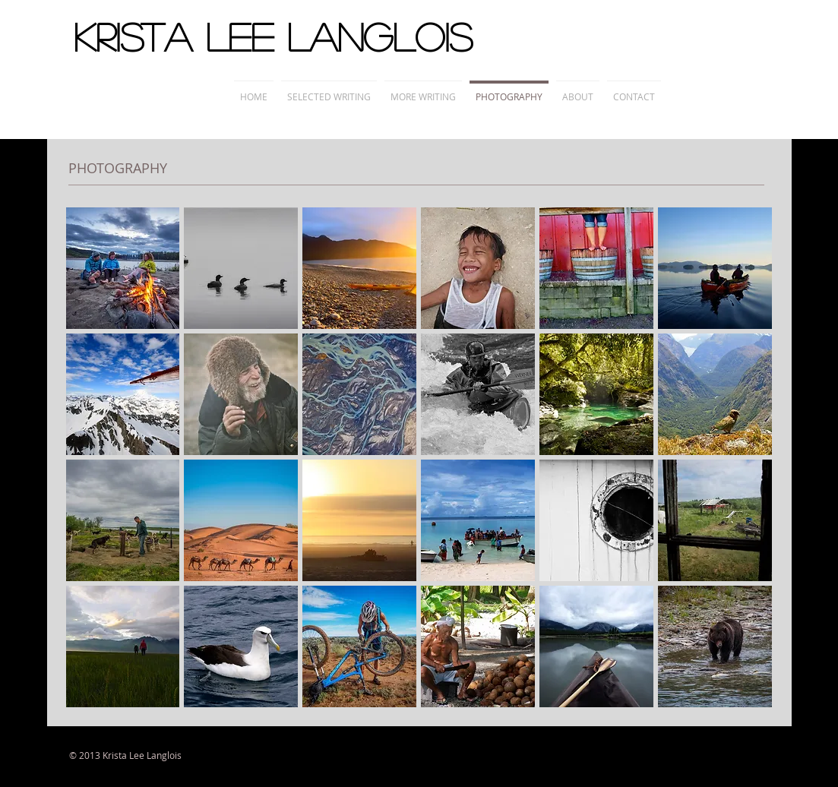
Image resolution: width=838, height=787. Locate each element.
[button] (123, 268)
